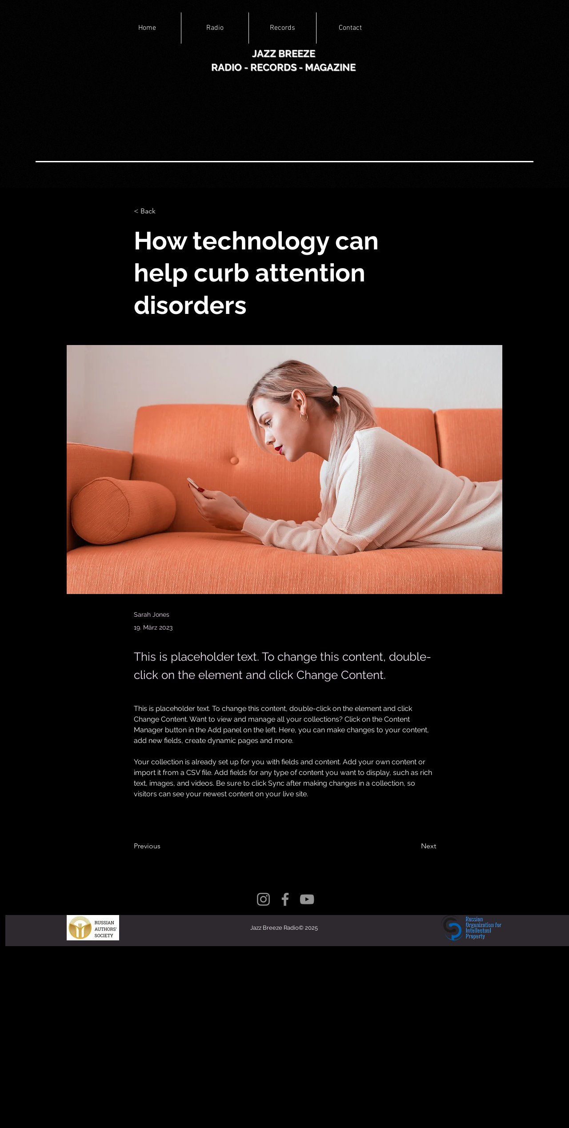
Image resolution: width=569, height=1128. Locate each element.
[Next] (414, 846)
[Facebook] (285, 899)
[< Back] (163, 211)
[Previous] (163, 846)
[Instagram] (263, 899)
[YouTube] (307, 899)
